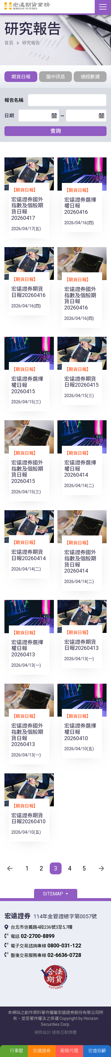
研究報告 (31, 42)
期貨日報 (21, 77)
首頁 (8, 42)
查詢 (55, 131)
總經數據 (90, 77)
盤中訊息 (55, 77)
